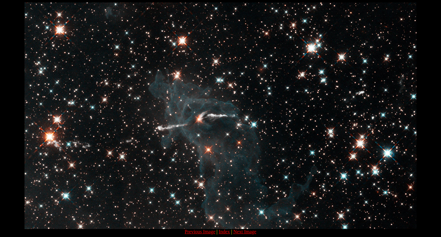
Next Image (244, 231)
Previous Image (200, 231)
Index (224, 231)
